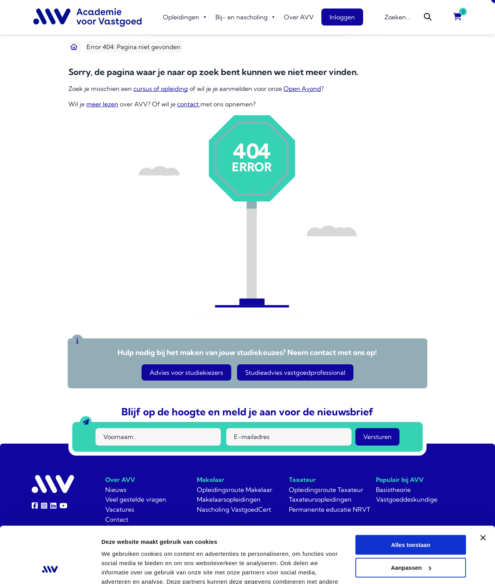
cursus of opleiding (160, 88)
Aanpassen (411, 515)
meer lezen (102, 104)
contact (188, 104)
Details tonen (119, 568)
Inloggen (342, 17)
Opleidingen (185, 17)
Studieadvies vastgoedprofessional (295, 372)
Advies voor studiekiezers (186, 372)
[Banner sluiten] (483, 485)
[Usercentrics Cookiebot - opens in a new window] (50, 569)
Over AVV (299, 17)
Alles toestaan (410, 492)
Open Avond (302, 88)
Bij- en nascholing (245, 17)
